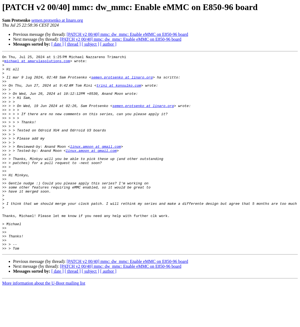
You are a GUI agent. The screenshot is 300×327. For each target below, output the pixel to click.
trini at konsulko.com (120, 91)
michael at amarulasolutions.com (37, 62)
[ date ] (57, 44)
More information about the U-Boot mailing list (43, 322)
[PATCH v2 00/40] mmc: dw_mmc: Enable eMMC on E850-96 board (127, 34)
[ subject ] (90, 44)
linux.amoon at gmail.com (95, 165)
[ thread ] (73, 44)
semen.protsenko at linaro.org (57, 20)
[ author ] (108, 44)
